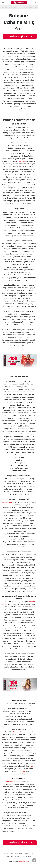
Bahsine (4, 7)
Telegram (21, 771)
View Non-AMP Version (24, 861)
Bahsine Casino (28, 7)
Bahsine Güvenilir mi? (15, 7)
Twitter (32, 766)
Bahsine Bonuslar (20, 732)
